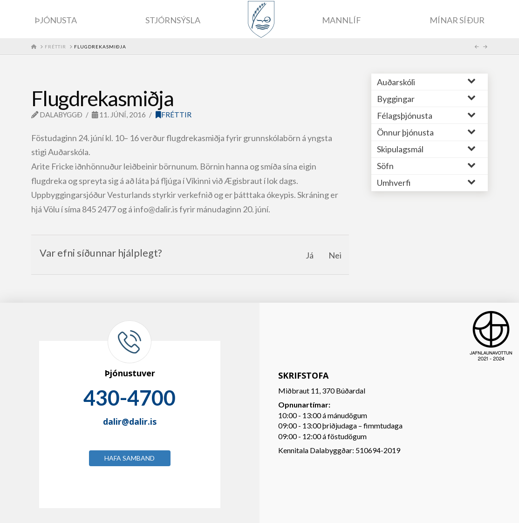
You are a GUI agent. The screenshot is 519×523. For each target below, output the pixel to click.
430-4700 (129, 397)
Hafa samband (129, 458)
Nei (334, 255)
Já (310, 255)
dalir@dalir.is (130, 421)
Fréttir (173, 114)
